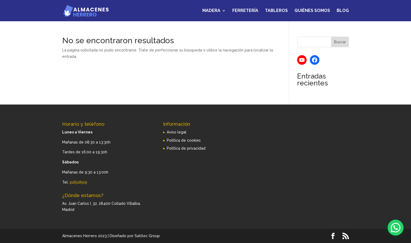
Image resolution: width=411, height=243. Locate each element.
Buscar (340, 42)
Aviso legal (176, 132)
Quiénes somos (312, 11)
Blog (343, 11)
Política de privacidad (186, 148)
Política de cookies (184, 140)
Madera (211, 11)
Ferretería (245, 11)
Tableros (276, 11)
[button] (396, 228)
